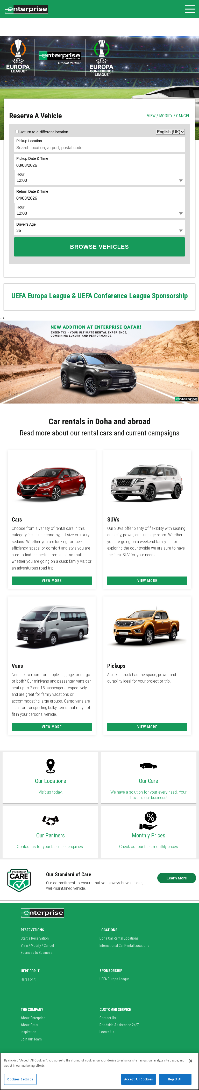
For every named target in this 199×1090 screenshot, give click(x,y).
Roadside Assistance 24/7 (119, 1025)
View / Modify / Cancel (37, 945)
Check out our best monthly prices (148, 846)
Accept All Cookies (138, 1079)
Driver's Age (26, 224)
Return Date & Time (32, 191)
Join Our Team (31, 1039)
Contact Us (108, 1018)
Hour (20, 174)
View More (52, 581)
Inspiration (28, 1032)
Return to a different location (43, 132)
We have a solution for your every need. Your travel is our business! (148, 794)
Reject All (175, 1079)
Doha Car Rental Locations (119, 938)
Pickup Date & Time (32, 158)
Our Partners (50, 835)
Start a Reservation (35, 938)
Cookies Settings (20, 1079)
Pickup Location (29, 141)
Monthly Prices (148, 835)
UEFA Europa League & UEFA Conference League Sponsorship (99, 295)
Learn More (177, 878)
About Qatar (29, 1025)
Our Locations (50, 781)
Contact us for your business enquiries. (50, 846)
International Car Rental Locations (124, 945)
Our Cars (148, 781)
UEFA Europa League (115, 979)
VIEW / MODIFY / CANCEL (168, 115)
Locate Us (107, 1032)
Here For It (28, 979)
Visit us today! (50, 792)
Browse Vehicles (99, 247)
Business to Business (36, 952)
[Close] (190, 1061)
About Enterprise (33, 1018)
